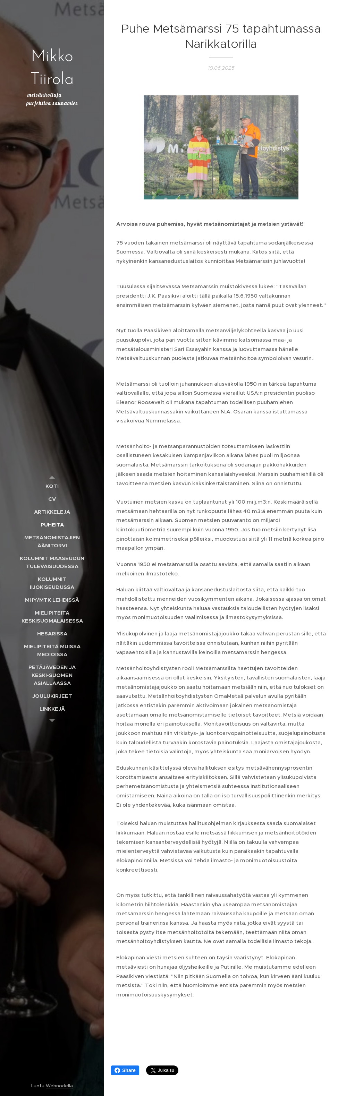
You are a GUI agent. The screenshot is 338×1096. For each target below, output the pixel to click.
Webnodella (59, 1086)
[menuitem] (52, 486)
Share (125, 1070)
